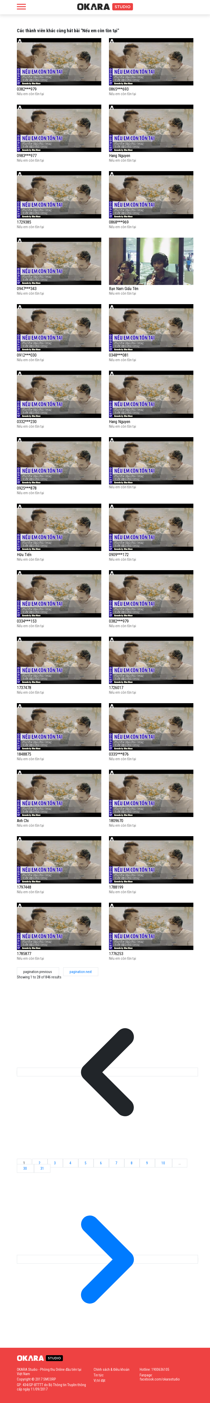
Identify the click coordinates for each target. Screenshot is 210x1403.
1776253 (116, 953)
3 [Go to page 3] (55, 1163)
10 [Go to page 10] (163, 1163)
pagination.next (81, 972)
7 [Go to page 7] (116, 1163)
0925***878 (27, 488)
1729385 (24, 222)
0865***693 (119, 89)
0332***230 (27, 421)
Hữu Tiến (24, 554)
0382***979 (27, 89)
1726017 (116, 687)
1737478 (24, 687)
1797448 (24, 887)
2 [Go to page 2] (40, 1163)
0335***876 (119, 754)
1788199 (116, 887)
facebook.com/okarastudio (160, 1379)
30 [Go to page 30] (25, 1168)
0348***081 (119, 355)
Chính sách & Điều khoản (111, 1369)
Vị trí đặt (99, 1380)
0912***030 (27, 355)
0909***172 (119, 554)
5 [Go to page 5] (86, 1163)
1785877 (24, 953)
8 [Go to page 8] (132, 1163)
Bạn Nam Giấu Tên (123, 288)
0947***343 (27, 288)
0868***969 (119, 222)
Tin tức (99, 1375)
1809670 (116, 820)
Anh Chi (23, 820)
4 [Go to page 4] (70, 1163)
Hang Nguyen (119, 155)
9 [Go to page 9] (147, 1163)
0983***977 (27, 155)
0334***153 (27, 621)
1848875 (24, 754)
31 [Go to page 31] (42, 1168)
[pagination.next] (107, 1259)
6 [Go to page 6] (101, 1163)
